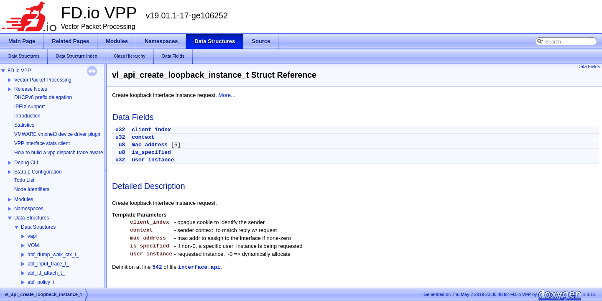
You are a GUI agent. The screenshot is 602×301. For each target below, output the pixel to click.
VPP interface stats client (42, 143)
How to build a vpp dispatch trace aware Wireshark (70, 153)
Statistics (24, 125)
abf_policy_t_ (42, 282)
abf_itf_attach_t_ (46, 273)
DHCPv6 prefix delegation (43, 97)
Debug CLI (26, 163)
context (143, 137)
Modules (23, 199)
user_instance (153, 160)
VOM (33, 245)
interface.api (199, 267)
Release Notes (30, 89)
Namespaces (28, 209)
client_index (151, 130)
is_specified (151, 152)
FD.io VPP (19, 71)
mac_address (150, 145)
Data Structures (31, 218)
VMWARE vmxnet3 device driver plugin (58, 134)
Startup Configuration (37, 172)
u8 (122, 145)
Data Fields (588, 66)
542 (157, 267)
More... (226, 95)
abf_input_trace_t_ (48, 264)
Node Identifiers (31, 189)
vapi (32, 236)
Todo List (24, 180)
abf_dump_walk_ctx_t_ (53, 255)
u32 (120, 130)
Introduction (27, 116)
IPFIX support (29, 107)
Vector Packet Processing (42, 80)
